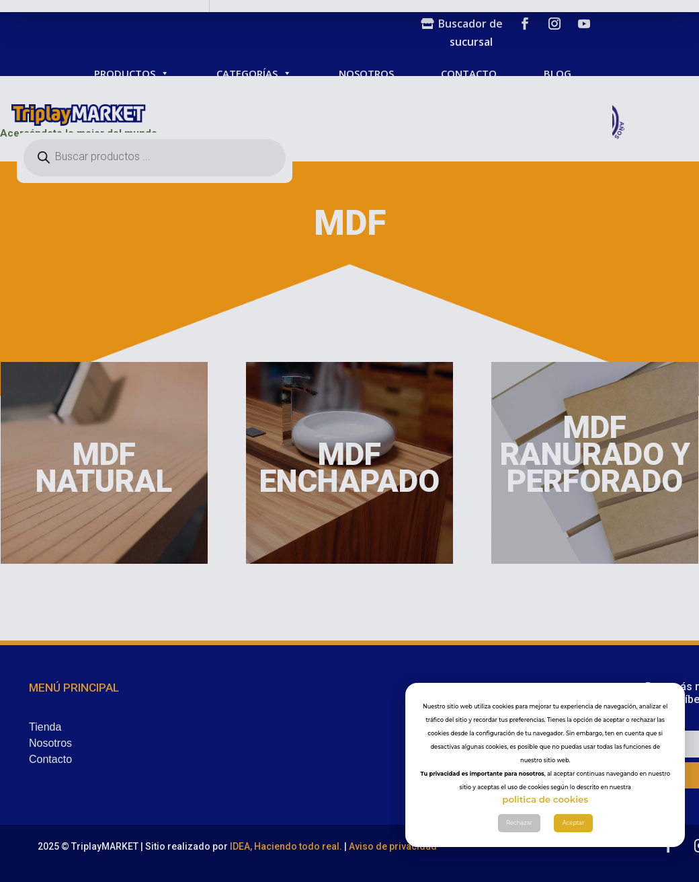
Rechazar (519, 865)
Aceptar (574, 865)
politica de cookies (545, 842)
